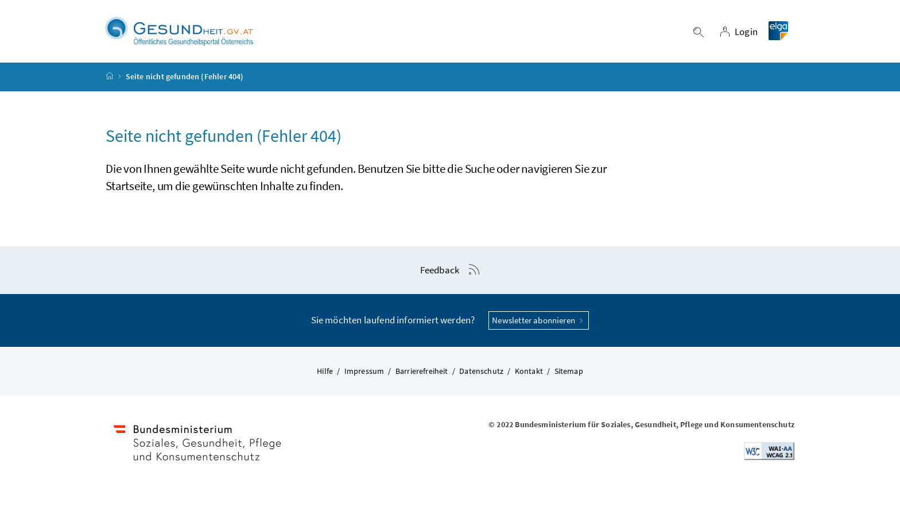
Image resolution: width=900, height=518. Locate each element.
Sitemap (568, 371)
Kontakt (529, 371)
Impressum (364, 371)
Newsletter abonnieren (538, 320)
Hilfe (325, 371)
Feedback (439, 270)
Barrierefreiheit (421, 371)
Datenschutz (481, 371)
